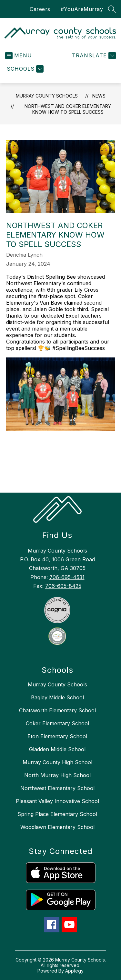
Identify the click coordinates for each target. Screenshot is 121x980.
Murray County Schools (47, 96)
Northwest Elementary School (57, 788)
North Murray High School (57, 775)
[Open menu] (18, 56)
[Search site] (112, 9)
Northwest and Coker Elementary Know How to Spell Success (68, 109)
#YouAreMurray (82, 9)
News (99, 96)
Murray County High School (57, 762)
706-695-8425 (63, 586)
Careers (40, 9)
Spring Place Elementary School (57, 814)
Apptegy (74, 971)
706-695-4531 (67, 577)
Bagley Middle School (57, 697)
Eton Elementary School (57, 736)
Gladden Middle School (57, 749)
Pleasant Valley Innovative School (57, 801)
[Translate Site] (93, 56)
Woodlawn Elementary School (57, 827)
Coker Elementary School (57, 723)
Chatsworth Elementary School (57, 710)
